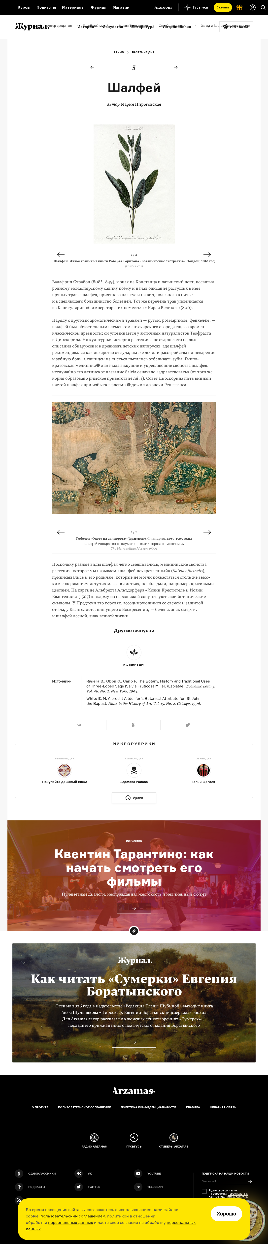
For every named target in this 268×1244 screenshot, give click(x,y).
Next (207, 254)
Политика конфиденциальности (148, 1107)
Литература (143, 26)
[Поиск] (263, 7)
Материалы (73, 7)
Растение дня (143, 52)
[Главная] (134, 1090)
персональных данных (70, 1222)
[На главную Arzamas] (5, 7)
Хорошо (226, 1213)
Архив (119, 52)
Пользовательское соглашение (84, 1107)
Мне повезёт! (239, 27)
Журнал (98, 7)
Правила (193, 1107)
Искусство (112, 26)
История (85, 26)
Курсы (24, 7)
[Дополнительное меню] (139, 7)
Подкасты (46, 7)
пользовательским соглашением (72, 1215)
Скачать (223, 7)
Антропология (177, 26)
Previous (61, 254)
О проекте (40, 1107)
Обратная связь (223, 1107)
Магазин (121, 7)
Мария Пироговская (141, 104)
